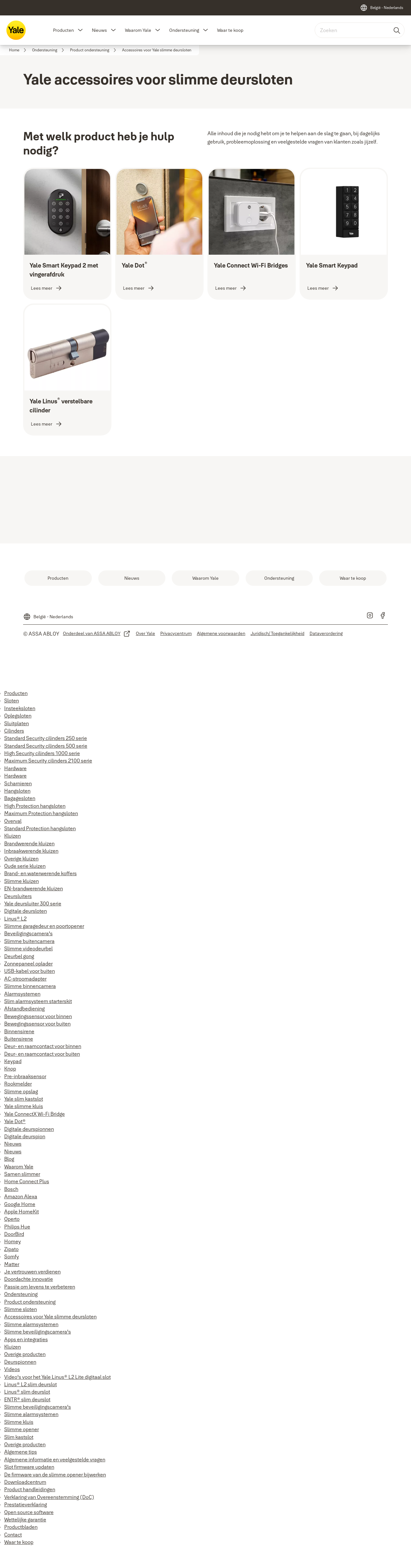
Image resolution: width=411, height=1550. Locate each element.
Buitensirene (18, 1038)
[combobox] (360, 30)
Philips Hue (17, 1226)
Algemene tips (20, 1452)
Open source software (29, 1512)
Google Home (19, 1204)
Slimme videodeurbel (28, 948)
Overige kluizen (21, 858)
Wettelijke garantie (25, 1519)
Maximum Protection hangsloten (41, 813)
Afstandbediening (24, 1008)
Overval (13, 821)
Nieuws (99, 30)
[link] (18, 50)
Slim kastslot (18, 1437)
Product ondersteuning (30, 1302)
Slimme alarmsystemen (31, 1324)
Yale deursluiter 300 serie (32, 903)
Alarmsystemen (22, 994)
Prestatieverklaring (25, 1504)
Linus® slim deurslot (27, 1391)
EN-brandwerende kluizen (33, 888)
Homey (12, 1241)
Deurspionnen (20, 1362)
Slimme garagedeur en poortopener (44, 926)
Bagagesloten (19, 798)
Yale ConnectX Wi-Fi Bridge (34, 1114)
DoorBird (14, 1234)
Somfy (11, 1256)
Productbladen (21, 1527)
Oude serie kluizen (25, 866)
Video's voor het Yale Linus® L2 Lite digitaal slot (57, 1377)
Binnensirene (19, 1031)
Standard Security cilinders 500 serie (45, 746)
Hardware (15, 768)
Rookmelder (18, 1083)
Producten (63, 30)
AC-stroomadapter (25, 978)
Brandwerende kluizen (29, 843)
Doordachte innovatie (28, 1279)
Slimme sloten (20, 1309)
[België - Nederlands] (381, 7)
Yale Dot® (15, 1121)
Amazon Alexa (20, 1196)
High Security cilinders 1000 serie (42, 753)
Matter (11, 1264)
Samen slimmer (22, 1174)
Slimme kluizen (21, 881)
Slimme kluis (18, 1422)
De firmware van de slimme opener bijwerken (55, 1474)
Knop (10, 1068)
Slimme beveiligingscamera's (37, 1331)
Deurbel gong (19, 956)
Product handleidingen (29, 1489)
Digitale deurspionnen (29, 1129)
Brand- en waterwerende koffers (40, 873)
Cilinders (14, 730)
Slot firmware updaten (29, 1467)
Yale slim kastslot (23, 1099)
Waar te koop (230, 30)
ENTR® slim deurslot (27, 1399)
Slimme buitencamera (29, 941)
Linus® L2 (15, 918)
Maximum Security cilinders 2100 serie (48, 760)
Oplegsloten (17, 715)
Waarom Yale (138, 30)
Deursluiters (18, 896)
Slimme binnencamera (30, 986)
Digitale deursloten (25, 911)
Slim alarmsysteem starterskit (38, 1001)
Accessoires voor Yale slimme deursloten (50, 1316)
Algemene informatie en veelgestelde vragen (54, 1459)
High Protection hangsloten (35, 806)
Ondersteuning (184, 30)
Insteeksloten (19, 708)
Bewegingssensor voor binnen (38, 1016)
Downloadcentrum (25, 1482)
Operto (12, 1219)
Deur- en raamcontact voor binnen (42, 1046)
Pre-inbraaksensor (25, 1076)
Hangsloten (17, 791)
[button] (80, 30)
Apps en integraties (26, 1339)
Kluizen (12, 835)
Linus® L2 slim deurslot (30, 1384)
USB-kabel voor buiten (29, 971)
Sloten (11, 700)
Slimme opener (21, 1429)
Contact (13, 1534)
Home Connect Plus (26, 1181)
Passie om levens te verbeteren (39, 1286)
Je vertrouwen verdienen (32, 1271)
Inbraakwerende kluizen (31, 851)
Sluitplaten (16, 723)
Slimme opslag (21, 1091)
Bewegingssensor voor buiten (37, 1023)
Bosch (11, 1189)
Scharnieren (18, 783)
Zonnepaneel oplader (28, 963)
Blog (9, 1159)
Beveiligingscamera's (28, 933)
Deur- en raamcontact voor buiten (42, 1054)
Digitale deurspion (24, 1136)
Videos (12, 1369)
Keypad (13, 1061)
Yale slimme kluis (23, 1106)
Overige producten (25, 1354)
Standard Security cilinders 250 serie (45, 738)
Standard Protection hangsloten (40, 828)
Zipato (11, 1249)
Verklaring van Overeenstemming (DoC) (49, 1497)
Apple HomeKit (21, 1211)
